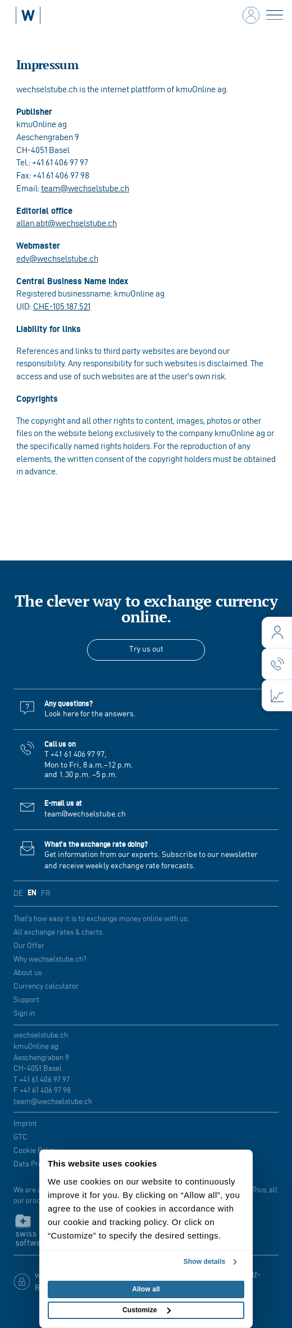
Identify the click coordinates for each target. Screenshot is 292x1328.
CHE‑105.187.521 (61, 306)
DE (18, 893)
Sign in (24, 1013)
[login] (277, 632)
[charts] (277, 695)
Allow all (146, 1289)
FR (45, 893)
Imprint (25, 1123)
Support (26, 999)
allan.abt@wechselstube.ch (66, 223)
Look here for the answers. (90, 714)
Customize (146, 1310)
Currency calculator (46, 986)
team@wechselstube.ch (85, 188)
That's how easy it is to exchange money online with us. (101, 918)
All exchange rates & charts (57, 932)
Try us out (146, 649)
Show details (205, 1262)
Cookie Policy (35, 1150)
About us (27, 972)
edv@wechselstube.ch (57, 258)
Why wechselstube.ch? (49, 959)
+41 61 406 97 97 (77, 755)
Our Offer (28, 945)
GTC (20, 1137)
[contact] (277, 664)
